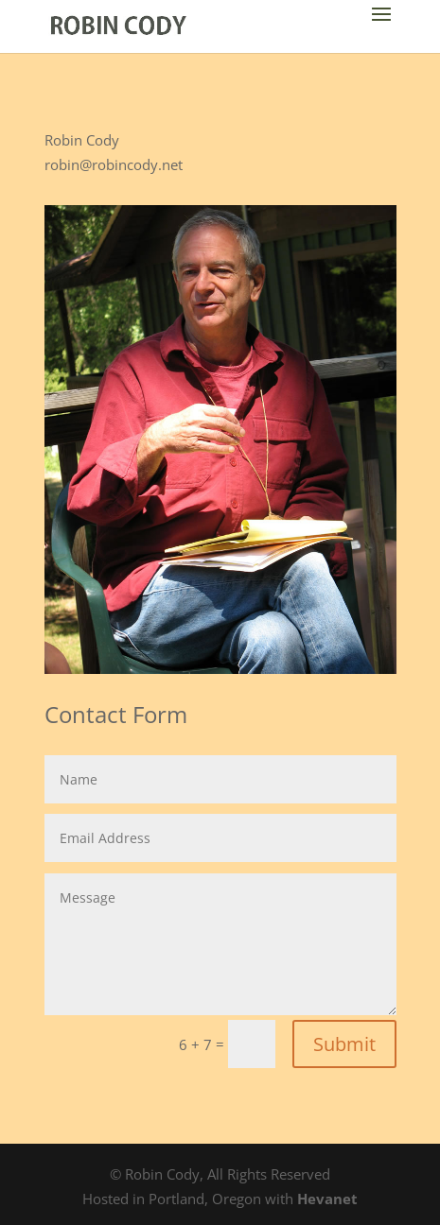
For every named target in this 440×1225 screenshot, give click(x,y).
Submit (344, 1044)
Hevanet (327, 1198)
